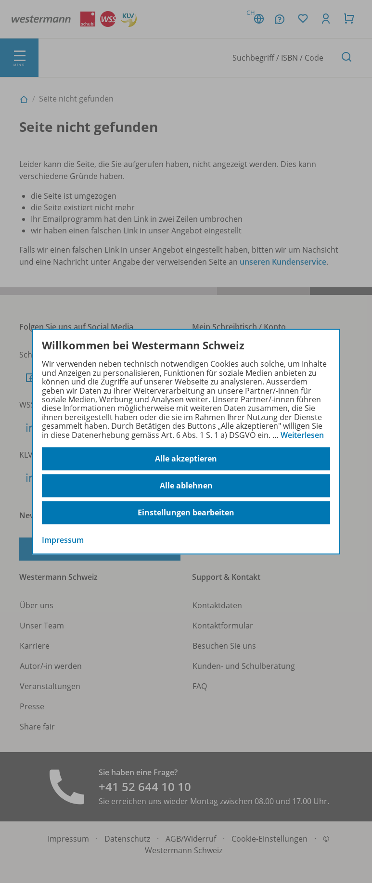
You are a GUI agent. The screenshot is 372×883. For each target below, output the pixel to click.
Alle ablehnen (186, 485)
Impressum (63, 540)
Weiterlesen (302, 435)
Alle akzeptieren (186, 458)
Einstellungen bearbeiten (186, 512)
